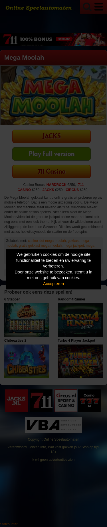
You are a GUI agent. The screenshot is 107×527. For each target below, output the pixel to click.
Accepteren (53, 283)
